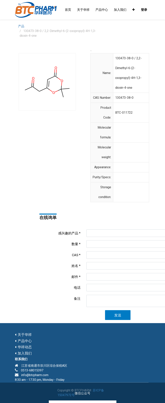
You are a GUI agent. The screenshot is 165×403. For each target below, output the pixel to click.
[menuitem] (68, 10)
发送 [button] (117, 315)
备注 (77, 298)
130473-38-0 (124, 97)
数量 (75, 244)
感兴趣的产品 (68, 233)
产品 (21, 26)
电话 (77, 287)
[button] (133, 10)
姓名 (75, 265)
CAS (75, 255)
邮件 (75, 276)
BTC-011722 (124, 112)
